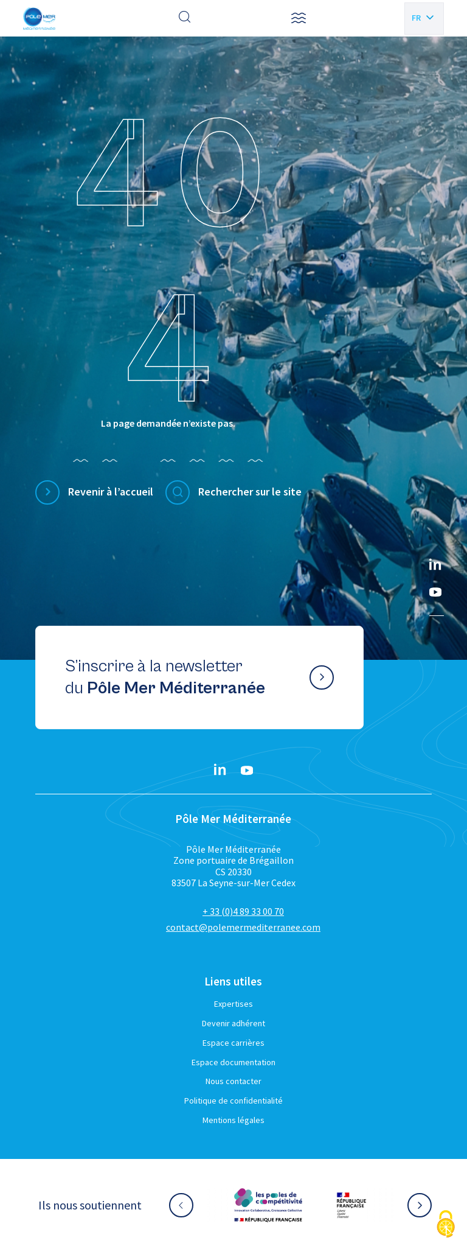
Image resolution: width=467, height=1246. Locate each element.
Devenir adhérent (233, 1023)
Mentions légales (233, 1120)
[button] (298, 18)
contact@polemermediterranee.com (243, 927)
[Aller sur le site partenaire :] (268, 1205)
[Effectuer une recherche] (185, 18)
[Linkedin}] (435, 565)
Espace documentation (233, 1062)
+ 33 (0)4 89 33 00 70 (243, 911)
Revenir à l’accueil (110, 492)
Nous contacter (233, 1081)
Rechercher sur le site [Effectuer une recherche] (250, 492)
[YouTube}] (435, 592)
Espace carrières (233, 1042)
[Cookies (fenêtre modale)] (445, 1225)
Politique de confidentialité (233, 1100)
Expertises (233, 1003)
